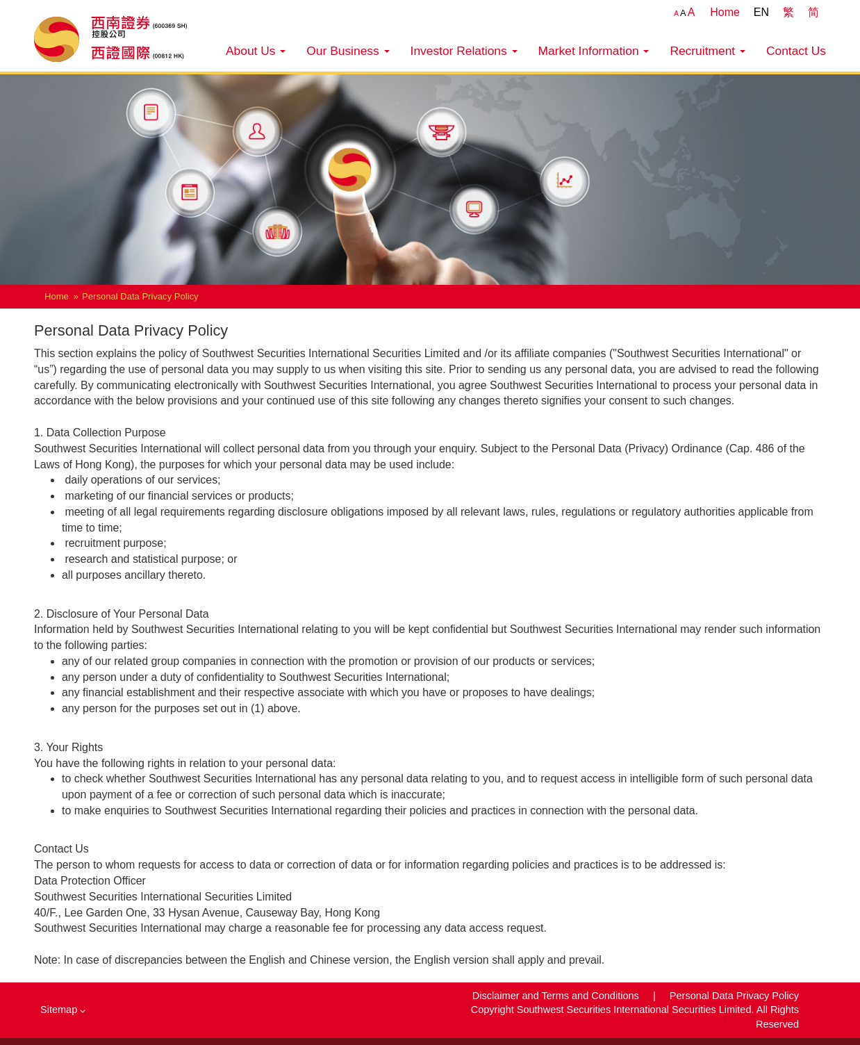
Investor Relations (464, 51)
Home (725, 12)
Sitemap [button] (62, 1009)
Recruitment (707, 51)
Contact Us (796, 51)
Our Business (347, 51)
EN (761, 12)
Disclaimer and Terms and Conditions (557, 995)
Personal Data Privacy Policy (734, 995)
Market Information (594, 51)
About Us (256, 51)
